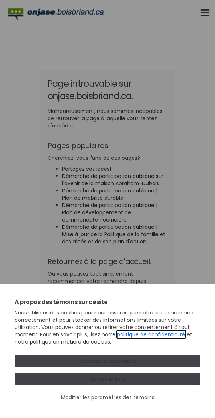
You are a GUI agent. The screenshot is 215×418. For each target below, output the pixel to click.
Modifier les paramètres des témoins (107, 397)
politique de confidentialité (151, 334)
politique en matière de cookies (70, 341)
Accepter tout (108, 379)
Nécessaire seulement (107, 361)
